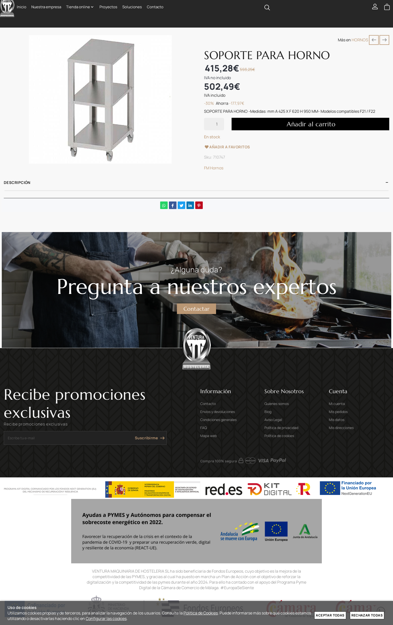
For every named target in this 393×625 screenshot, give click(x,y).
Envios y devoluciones (217, 411)
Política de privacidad (281, 427)
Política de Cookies (200, 613)
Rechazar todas (367, 615)
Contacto (208, 403)
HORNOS (360, 40)
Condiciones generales (218, 419)
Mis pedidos (338, 411)
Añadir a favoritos (227, 147)
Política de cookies (279, 435)
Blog (267, 411)
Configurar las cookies (106, 618)
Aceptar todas (330, 615)
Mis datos (336, 419)
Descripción (17, 182)
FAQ (203, 427)
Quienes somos (276, 403)
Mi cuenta (337, 403)
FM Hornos (213, 168)
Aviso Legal (273, 419)
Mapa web (208, 435)
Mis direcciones (341, 427)
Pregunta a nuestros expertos (197, 286)
